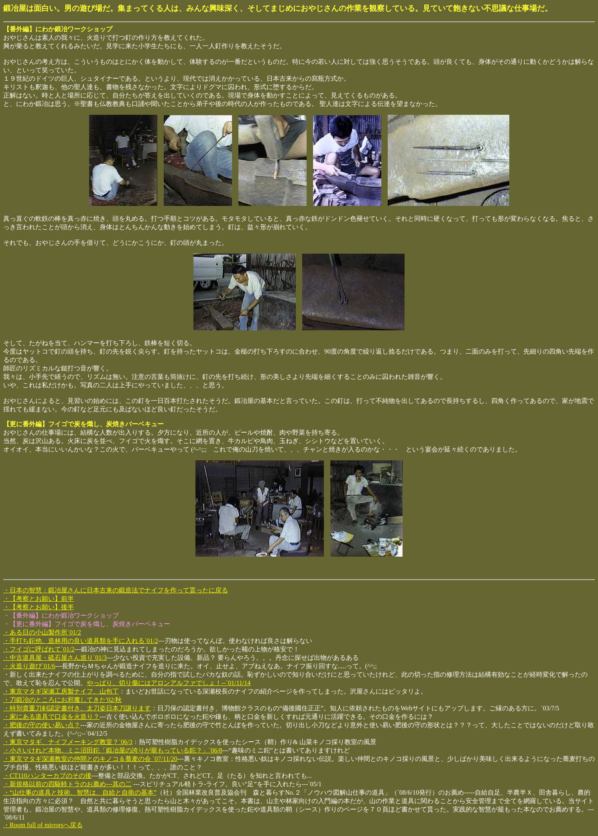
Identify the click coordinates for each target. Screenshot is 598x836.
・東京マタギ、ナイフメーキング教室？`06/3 (67, 741)
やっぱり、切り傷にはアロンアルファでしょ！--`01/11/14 (168, 682)
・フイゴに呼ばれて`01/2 (39, 649)
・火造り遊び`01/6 (29, 666)
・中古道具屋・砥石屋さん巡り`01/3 (55, 657)
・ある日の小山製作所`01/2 (42, 632)
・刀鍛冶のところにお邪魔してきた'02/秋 (62, 699)
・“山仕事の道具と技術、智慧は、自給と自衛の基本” (80, 792)
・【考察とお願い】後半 (38, 607)
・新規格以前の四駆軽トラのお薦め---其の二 (67, 784)
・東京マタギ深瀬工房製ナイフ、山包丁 (61, 691)
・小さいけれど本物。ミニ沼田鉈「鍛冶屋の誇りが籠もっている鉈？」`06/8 (112, 750)
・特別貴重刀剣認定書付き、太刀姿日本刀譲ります (77, 708)
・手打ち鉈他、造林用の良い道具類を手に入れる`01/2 (80, 640)
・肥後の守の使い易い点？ (41, 725)
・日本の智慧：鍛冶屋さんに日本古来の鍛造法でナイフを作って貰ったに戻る (115, 590)
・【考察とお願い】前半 (38, 598)
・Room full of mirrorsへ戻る (43, 825)
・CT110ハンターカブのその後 (47, 775)
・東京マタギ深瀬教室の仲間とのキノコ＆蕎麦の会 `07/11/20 (90, 758)
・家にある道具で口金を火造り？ (51, 716)
